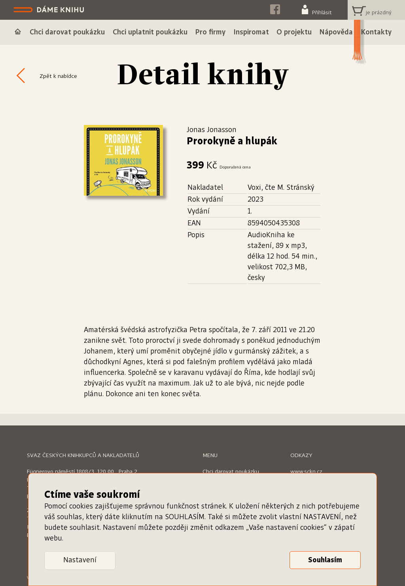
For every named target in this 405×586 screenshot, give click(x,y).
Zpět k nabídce (58, 76)
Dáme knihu (50, 10)
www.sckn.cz (306, 471)
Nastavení (80, 560)
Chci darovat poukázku (230, 471)
